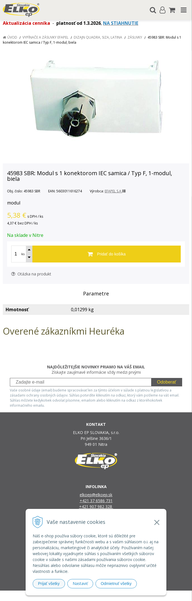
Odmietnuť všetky (116, 583)
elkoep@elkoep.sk (96, 494)
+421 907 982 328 (96, 506)
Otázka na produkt (31, 274)
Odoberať (166, 382)
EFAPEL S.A (115, 191)
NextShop (86, 596)
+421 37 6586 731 (96, 500)
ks (22, 254)
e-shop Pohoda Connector (117, 596)
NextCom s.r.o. (154, 596)
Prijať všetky (49, 583)
